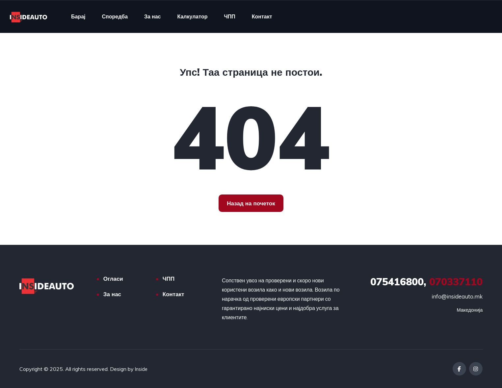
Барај (78, 16)
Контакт (262, 16)
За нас (152, 16)
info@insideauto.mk (457, 296)
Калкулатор (192, 16)
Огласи (113, 278)
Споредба (115, 16)
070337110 (426, 281)
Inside (142, 369)
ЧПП (229, 16)
